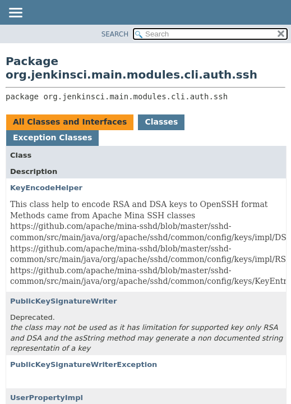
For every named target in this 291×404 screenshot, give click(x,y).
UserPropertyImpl (46, 397)
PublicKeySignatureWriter (63, 301)
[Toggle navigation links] (15, 13)
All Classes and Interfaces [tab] (70, 121)
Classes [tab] (161, 121)
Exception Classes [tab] (52, 137)
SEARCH (115, 34)
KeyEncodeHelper (46, 187)
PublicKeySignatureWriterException (83, 364)
